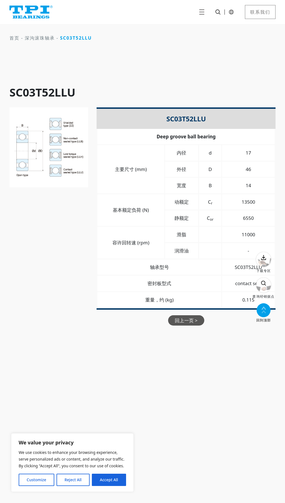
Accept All (109, 479)
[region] (72, 462)
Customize (36, 479)
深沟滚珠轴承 (40, 38)
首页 (14, 38)
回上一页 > (186, 320)
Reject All (73, 479)
